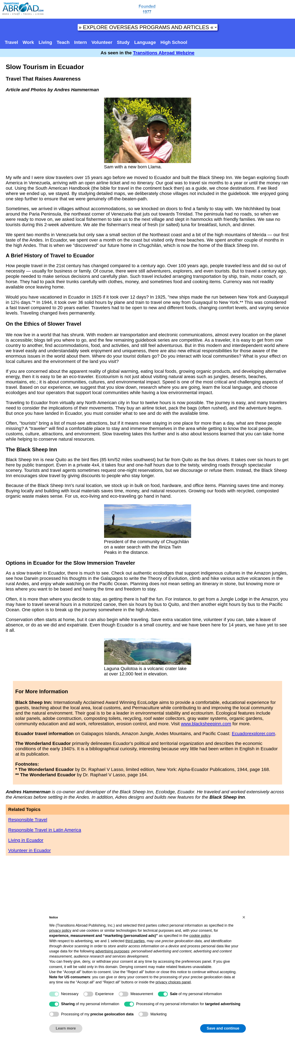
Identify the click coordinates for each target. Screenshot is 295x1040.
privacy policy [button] (60, 930)
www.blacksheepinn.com (206, 723)
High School (173, 42)
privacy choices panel (173, 982)
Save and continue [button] (223, 1028)
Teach (63, 42)
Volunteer (102, 42)
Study (123, 42)
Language (145, 42)
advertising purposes (112, 951)
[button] (244, 917)
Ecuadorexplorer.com (253, 733)
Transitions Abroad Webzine (163, 52)
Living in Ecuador (25, 840)
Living (45, 42)
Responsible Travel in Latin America (44, 829)
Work (28, 42)
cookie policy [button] (199, 936)
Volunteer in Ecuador (29, 850)
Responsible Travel (27, 819)
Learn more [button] (66, 1028)
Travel (11, 42)
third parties (135, 941)
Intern (80, 42)
